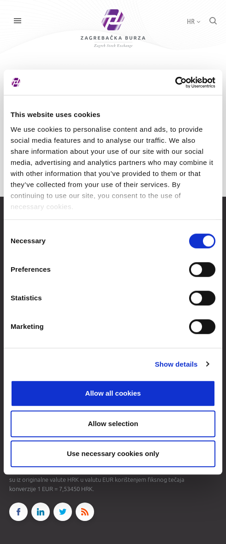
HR (193, 21)
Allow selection (113, 423)
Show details (176, 364)
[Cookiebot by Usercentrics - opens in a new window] (175, 82)
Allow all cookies (113, 393)
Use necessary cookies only (113, 453)
